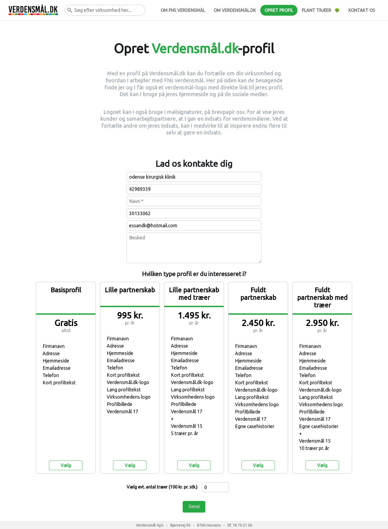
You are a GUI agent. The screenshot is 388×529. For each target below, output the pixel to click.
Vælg (66, 465)
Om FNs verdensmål (183, 10)
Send (193, 506)
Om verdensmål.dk (235, 10)
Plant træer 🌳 (321, 10)
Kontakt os (361, 10)
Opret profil (279, 10)
